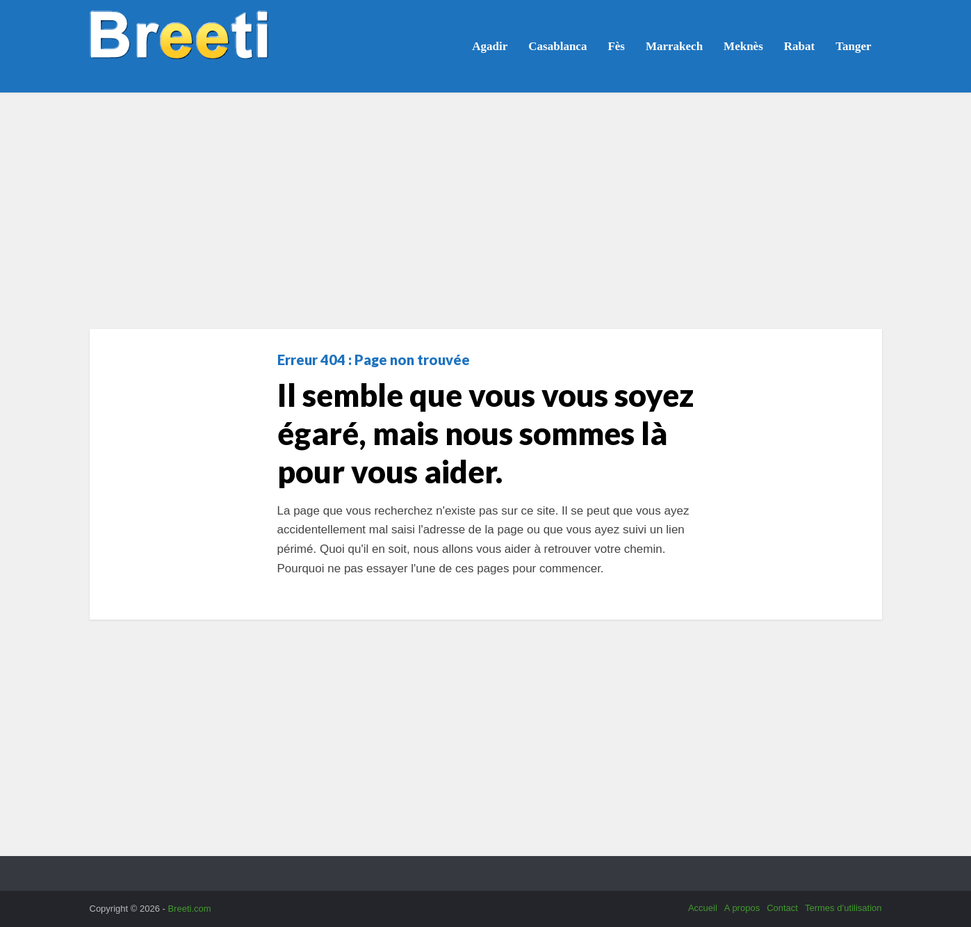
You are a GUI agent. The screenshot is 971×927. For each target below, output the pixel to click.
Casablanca (557, 46)
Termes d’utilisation (843, 908)
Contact (782, 908)
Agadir (489, 46)
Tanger (853, 46)
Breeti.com (189, 908)
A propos (742, 908)
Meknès (743, 46)
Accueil (702, 908)
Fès (616, 46)
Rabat (799, 46)
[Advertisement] (486, 210)
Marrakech (674, 46)
